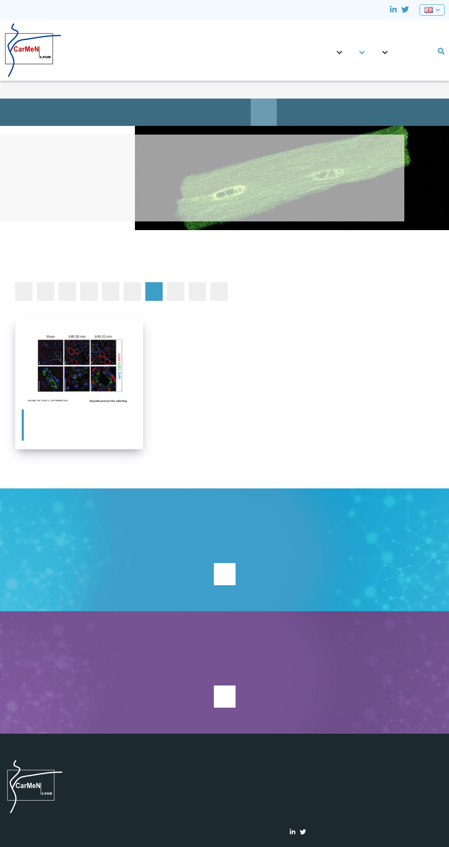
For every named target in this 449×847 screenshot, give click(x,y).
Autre (45, 291)
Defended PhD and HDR (132, 291)
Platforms (385, 48)
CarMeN (339, 48)
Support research (225, 574)
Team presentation (160, 112)
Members (212, 112)
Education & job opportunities (238, 112)
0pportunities (413, 47)
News (264, 112)
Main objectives (186, 112)
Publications (290, 112)
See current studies (225, 697)
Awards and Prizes (89, 291)
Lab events (426, 47)
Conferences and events (110, 291)
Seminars (219, 291)
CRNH (400, 47)
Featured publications (154, 291)
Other (197, 291)
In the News (175, 291)
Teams (362, 48)
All (24, 291)
